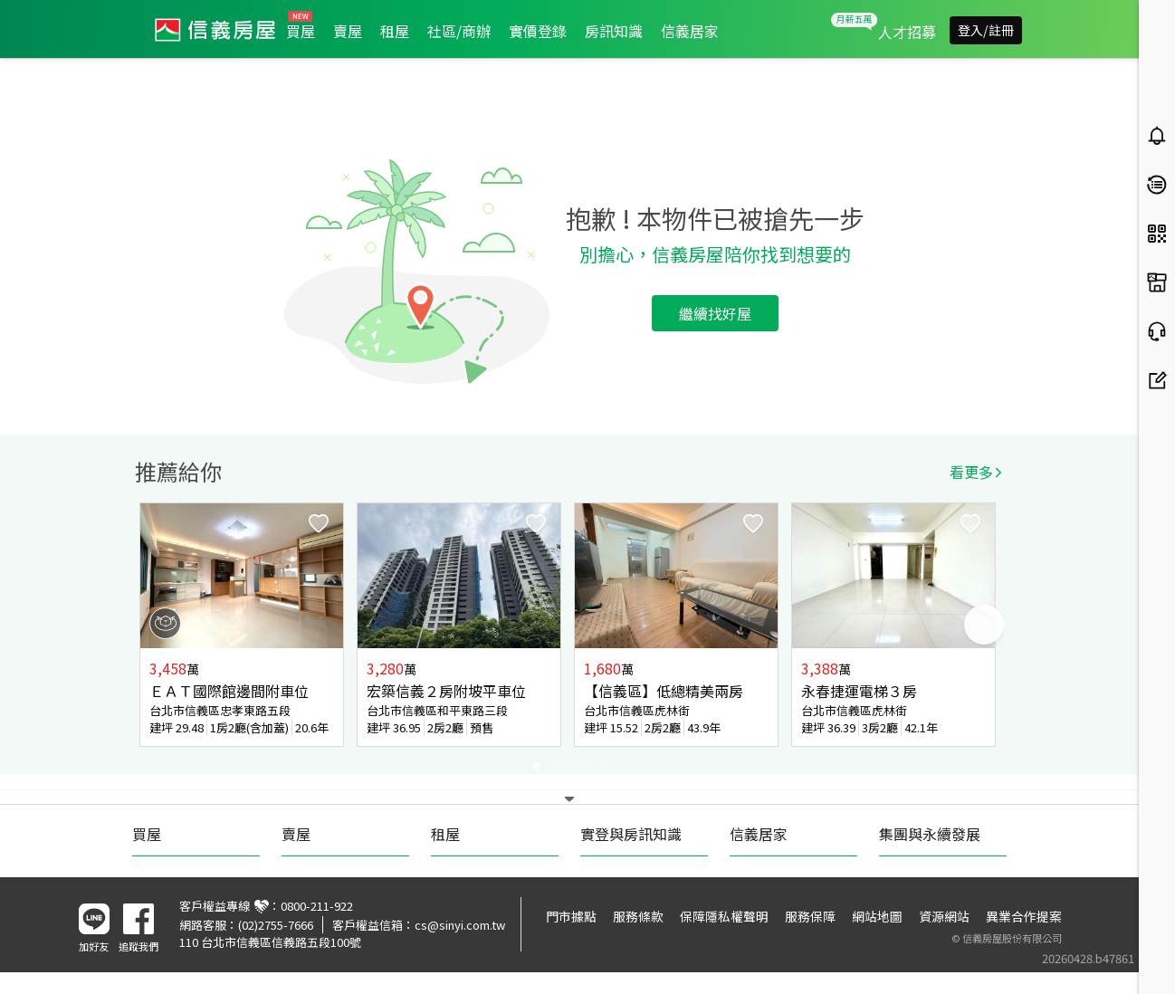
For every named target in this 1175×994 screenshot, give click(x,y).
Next (984, 625)
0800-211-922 (317, 905)
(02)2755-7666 (275, 924)
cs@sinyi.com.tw (460, 924)
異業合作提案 (1024, 916)
